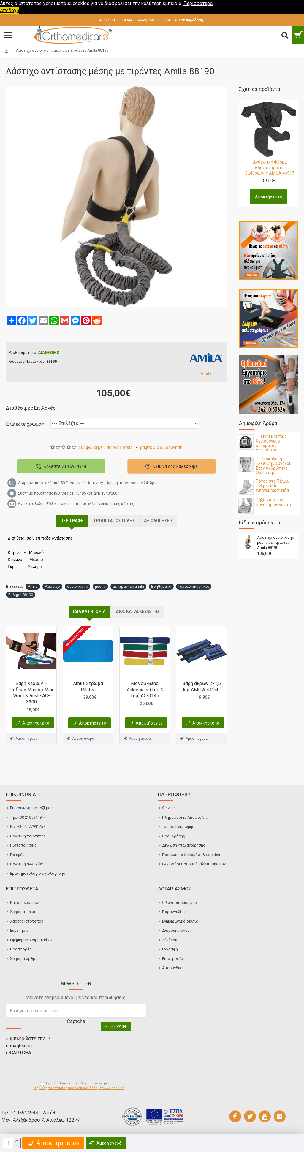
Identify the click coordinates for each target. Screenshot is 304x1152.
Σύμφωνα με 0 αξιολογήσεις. (106, 447)
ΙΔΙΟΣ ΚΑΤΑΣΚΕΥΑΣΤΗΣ (137, 611)
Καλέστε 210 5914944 (65, 466)
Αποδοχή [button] (9, 10)
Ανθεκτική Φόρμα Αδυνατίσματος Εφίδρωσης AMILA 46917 (269, 167)
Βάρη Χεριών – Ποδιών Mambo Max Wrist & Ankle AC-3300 (31, 693)
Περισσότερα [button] (198, 3)
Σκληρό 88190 (20, 594)
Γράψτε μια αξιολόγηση (161, 447)
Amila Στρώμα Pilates (88, 687)
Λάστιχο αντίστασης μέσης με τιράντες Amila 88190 (275, 542)
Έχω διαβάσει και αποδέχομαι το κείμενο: (79, 1086)
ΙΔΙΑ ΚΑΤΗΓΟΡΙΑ (89, 611)
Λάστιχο (52, 586)
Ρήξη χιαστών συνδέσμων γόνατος (275, 502)
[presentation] (92, 1043)
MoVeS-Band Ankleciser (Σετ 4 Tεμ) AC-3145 (145, 690)
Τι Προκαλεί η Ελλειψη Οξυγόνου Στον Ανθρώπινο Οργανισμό (274, 466)
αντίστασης (77, 586)
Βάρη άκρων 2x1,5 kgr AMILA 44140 (201, 687)
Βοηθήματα (161, 586)
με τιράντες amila (128, 586)
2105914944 (24, 1112)
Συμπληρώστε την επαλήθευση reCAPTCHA (25, 1046)
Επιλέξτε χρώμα (23, 424)
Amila (33, 586)
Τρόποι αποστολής (114, 520)
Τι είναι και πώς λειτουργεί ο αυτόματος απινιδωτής (271, 443)
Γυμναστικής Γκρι (193, 586)
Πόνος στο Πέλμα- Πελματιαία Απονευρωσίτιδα (273, 486)
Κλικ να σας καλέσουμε (175, 466)
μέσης (100, 586)
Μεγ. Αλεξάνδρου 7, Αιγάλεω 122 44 (41, 1120)
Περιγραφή (72, 520)
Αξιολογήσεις (158, 520)
